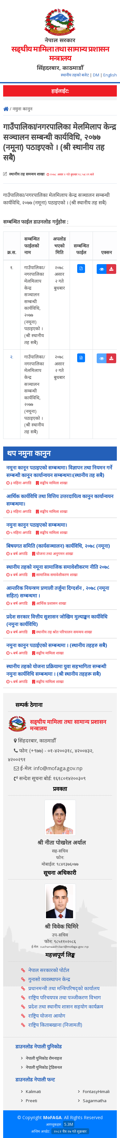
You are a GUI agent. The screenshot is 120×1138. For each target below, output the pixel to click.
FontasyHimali (96, 1091)
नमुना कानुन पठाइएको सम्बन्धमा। (36, 524)
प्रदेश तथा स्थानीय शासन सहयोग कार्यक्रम (65, 1006)
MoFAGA (52, 1117)
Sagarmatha (94, 1100)
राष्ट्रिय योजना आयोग (46, 1015)
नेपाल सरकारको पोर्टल (48, 970)
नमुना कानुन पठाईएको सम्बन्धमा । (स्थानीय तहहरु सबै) (56, 645)
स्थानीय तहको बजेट (75, 75)
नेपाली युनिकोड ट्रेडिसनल (44, 1067)
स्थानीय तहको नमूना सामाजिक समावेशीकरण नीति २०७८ (57, 566)
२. (11, 357)
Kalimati (33, 1091)
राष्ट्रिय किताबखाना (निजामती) (55, 1024)
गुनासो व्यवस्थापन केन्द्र (49, 979)
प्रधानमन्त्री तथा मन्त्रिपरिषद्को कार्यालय (64, 988)
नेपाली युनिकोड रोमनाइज (44, 1058)
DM (96, 75)
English (110, 75)
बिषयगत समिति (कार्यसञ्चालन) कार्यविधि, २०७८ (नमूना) (58, 545)
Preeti (31, 1100)
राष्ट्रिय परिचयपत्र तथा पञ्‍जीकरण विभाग (64, 997)
